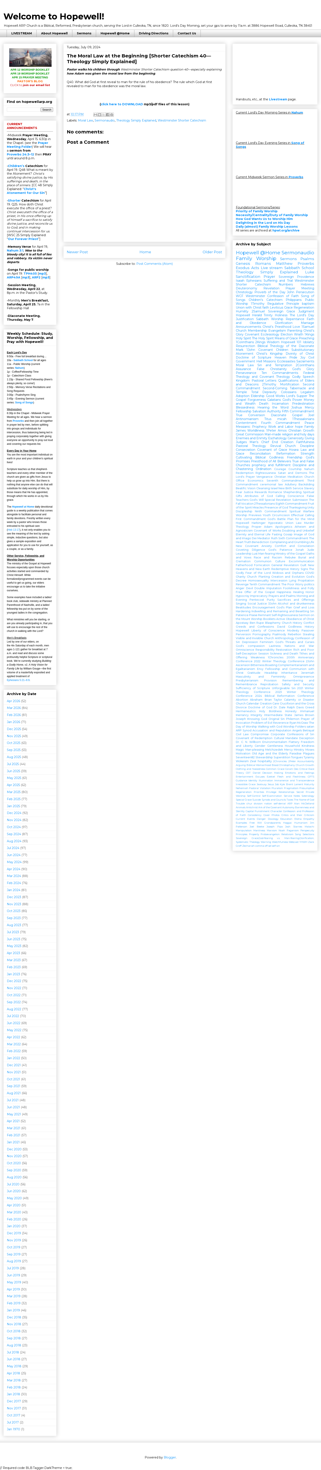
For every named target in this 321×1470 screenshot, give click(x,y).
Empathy (308, 818)
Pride (293, 357)
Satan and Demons (292, 472)
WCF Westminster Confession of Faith (267, 296)
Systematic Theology (248, 841)
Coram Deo (291, 768)
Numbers (286, 284)
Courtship (295, 469)
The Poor (287, 584)
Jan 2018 (13, 1394)
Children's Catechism (265, 300)
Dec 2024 (14, 813)
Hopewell (242, 630)
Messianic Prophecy (251, 427)
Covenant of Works (267, 530)
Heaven (280, 357)
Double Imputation (268, 588)
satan (310, 726)
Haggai (287, 822)
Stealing (308, 634)
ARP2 (36, 277)
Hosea (294, 450)
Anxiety (267, 546)
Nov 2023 (14, 904)
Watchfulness (280, 841)
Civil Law (242, 734)
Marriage (307, 323)
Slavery (309, 488)
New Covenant (247, 546)
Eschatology (277, 438)
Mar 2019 (14, 1296)
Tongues (297, 757)
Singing (241, 603)
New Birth (285, 488)
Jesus (271, 784)
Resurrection (245, 346)
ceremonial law (271, 484)
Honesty (291, 711)
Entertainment (244, 776)
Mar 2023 (14, 960)
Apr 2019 (13, 1289)
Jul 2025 (13, 764)
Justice (248, 492)
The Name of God (304, 799)
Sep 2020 (14, 1170)
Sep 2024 (14, 834)
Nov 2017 (14, 1408)
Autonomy (288, 807)
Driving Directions (153, 33)
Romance (275, 492)
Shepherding (292, 492)
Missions (269, 361)
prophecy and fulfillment (271, 465)
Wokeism (242, 761)
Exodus (243, 268)
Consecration (245, 450)
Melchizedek (274, 749)
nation (268, 803)
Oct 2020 (14, 1163)
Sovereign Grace (281, 311)
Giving (309, 438)
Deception (306, 738)
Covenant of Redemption (254, 738)
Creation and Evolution (288, 576)
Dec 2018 (14, 1317)
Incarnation (280, 404)
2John (310, 661)
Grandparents (272, 822)
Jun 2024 (14, 855)
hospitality (265, 761)
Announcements (248, 327)
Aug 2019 (14, 1261)
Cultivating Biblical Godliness (260, 457)
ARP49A (13, 277)
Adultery (291, 484)
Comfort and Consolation (294, 546)
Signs (304, 569)
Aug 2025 (14, 757)
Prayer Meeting (299, 288)
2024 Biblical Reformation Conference (284, 695)
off (266, 845)
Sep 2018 (14, 1338)
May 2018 (14, 1366)
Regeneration (304, 307)
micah (282, 419)
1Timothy (258, 304)
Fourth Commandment (280, 423)
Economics (255, 480)
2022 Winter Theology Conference (279, 661)
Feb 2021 (13, 1135)
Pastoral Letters (264, 380)
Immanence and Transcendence (294, 780)
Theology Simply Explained (136, 120)
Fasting (277, 534)
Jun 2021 (13, 1107)
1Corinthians (245, 342)
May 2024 (14, 862)
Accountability (305, 761)
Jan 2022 (13, 1058)
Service (298, 488)
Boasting (271, 665)
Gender (260, 745)
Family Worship (256, 258)
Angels (297, 730)
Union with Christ (249, 307)
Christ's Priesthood (277, 327)
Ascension (243, 665)
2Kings (260, 342)
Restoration (284, 649)
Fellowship (243, 411)
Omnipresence (303, 676)
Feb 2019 (14, 1303)
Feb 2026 (14, 715)
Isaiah (240, 281)
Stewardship (264, 757)
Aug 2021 (14, 1093)
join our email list (30, 85)
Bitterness (258, 665)
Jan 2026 (13, 722)
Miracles (258, 507)
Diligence (258, 549)
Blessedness (245, 407)
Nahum (19, 367)
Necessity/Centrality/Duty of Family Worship (272, 215)
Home (145, 252)
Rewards (261, 492)
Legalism (307, 392)
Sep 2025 (14, 750)
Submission (300, 499)
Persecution (305, 292)
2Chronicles (280, 761)
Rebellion (294, 634)
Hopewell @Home (115, 33)
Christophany (287, 765)
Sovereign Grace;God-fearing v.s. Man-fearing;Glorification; (275, 838)
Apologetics (283, 526)
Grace (288, 307)
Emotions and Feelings (299, 772)
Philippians (294, 300)
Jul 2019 (13, 1268)
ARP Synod (243, 730)
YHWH (303, 841)
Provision (270, 680)
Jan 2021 (13, 1142)
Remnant (264, 615)
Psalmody (279, 634)
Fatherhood (244, 565)
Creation (287, 442)
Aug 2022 (14, 1009)
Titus (267, 419)
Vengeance (264, 476)
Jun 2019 (13, 1275)
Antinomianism (247, 419)
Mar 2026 (14, 708)
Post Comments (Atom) (154, 264)
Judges (241, 442)
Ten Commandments (280, 373)
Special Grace (244, 799)
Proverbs (18, 420)
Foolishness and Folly (298, 588)
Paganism (293, 830)
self (274, 845)
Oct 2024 (14, 827)
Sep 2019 (14, 1254)
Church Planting (258, 576)
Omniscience (245, 649)
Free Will (256, 822)
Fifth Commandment (298, 411)
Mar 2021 (13, 1128)
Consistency (255, 815)
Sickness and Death (284, 653)
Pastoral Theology (251, 446)
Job (277, 784)
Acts (255, 268)
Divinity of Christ (300, 354)
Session (263, 653)
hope (299, 427)
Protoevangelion (270, 834)
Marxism (272, 830)
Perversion (243, 634)
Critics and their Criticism (297, 815)
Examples (241, 822)
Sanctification (248, 276)
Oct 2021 (13, 1079)
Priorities (259, 792)
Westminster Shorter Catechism (182, 120)
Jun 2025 (13, 771)
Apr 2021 (13, 1121)
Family (309, 427)
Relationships (286, 792)
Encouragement (264, 607)
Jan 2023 (13, 974)
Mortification (289, 384)
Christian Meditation (288, 476)
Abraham (256, 699)
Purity (271, 599)
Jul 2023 (13, 932)
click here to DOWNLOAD (122, 104)
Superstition (282, 757)
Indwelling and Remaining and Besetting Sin (282, 611)
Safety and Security (298, 684)
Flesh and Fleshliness (291, 776)
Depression (250, 642)
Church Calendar (247, 703)
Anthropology (284, 638)
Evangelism (277, 330)
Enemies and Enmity (251, 438)
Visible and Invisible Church (255, 638)
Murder (309, 522)
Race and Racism (268, 557)
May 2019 (14, 1282)
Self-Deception (246, 653)
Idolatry (308, 342)
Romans (263, 263)
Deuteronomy (246, 288)
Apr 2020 (14, 1205)
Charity (240, 576)
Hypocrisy (242, 595)
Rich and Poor (303, 649)
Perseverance (246, 373)
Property (254, 834)
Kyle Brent (286, 784)
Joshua (296, 407)
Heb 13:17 (13, 529)
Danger (261, 818)
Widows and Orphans (288, 572)
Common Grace (275, 768)
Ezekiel (271, 776)
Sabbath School (23, 360)
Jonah (300, 549)
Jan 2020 (14, 1226)
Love (296, 327)
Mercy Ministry (294, 749)
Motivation (243, 753)
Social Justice (257, 603)
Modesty (293, 630)
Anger (240, 588)
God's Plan (284, 607)
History (309, 626)
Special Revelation (278, 499)
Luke (309, 272)
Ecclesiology (270, 334)
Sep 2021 (13, 1086)
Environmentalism (274, 742)
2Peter (292, 761)
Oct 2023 (14, 911)
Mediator (263, 538)
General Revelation (285, 565)
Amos (282, 430)
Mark (239, 350)
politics (309, 584)
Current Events (245, 818)
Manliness (259, 830)
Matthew (284, 263)
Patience (242, 615)
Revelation (271, 288)
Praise (253, 615)
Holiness (281, 315)
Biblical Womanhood (259, 765)
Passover (308, 630)
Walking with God (270, 726)
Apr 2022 (13, 1037)
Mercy (309, 407)
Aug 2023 (14, 925)
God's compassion (250, 645)
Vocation (247, 503)
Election (287, 334)
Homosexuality (258, 580)
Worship (277, 319)
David (281, 626)
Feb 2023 (14, 967)
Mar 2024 (14, 876)
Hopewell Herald (249, 315)
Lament (298, 784)
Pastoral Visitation (259, 788)
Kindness (308, 745)
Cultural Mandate (286, 738)
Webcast (294, 841)
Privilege (271, 792)
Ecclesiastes (286, 361)
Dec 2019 (14, 1233)
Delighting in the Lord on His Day (263, 223)
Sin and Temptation (274, 365)
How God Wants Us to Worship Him (264, 219)
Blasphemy (273, 622)
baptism (308, 304)
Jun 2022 (13, 1023)
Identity (252, 780)
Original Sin (277, 718)
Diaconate (278, 415)
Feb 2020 (14, 1219)
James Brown (304, 715)
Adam (268, 526)
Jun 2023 (13, 939)
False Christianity (272, 369)
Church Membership (251, 330)
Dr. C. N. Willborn (248, 742)
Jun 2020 (14, 1191)
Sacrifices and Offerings (295, 599)
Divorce (241, 707)
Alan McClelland (304, 803)
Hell (259, 361)
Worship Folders (294, 726)
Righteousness (266, 472)
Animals (240, 807)
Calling (280, 496)
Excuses (260, 776)
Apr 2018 (13, 1373)
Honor (310, 592)
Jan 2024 (13, 890)
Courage (280, 469)
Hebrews (307, 284)
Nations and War (299, 645)
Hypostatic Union (280, 522)
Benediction (260, 542)
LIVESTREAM (21, 33)
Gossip (288, 534)
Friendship (294, 457)
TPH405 (30, 273)
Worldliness (255, 430)
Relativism (287, 834)
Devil (249, 588)
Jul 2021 (13, 1100)
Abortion (242, 699)
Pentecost (257, 599)
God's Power (292, 400)
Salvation (259, 411)
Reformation (285, 453)
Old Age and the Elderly (270, 753)
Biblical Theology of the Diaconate (285, 346)
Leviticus (276, 307)
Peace (309, 423)
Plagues (308, 753)
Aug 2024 (14, 841)
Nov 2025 (14, 736)
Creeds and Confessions (255, 626)
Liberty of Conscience (268, 630)
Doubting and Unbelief (298, 530)
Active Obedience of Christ (295, 619)
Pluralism (277, 788)
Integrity (256, 715)
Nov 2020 (14, 1156)
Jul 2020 (13, 1184)
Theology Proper (249, 526)
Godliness (295, 626)
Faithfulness (305, 442)
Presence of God (276, 507)
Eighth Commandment (291, 503)
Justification (245, 319)
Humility (242, 311)
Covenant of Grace (272, 450)
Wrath (298, 334)
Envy (260, 669)
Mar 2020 (14, 1212)
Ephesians (254, 281)
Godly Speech (303, 377)
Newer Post (77, 252)
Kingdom (243, 380)
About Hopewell (54, 33)
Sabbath (262, 319)
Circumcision (281, 515)
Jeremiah (307, 672)
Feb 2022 (14, 1051)
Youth (267, 515)
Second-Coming (275, 388)
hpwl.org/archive (286, 230)
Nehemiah (242, 788)
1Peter (271, 430)
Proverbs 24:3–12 (20, 154)
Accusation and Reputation (272, 730)
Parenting (294, 330)
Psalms (307, 259)
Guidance (241, 780)
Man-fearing (266, 553)
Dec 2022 (14, 981)
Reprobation (269, 684)
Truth (247, 542)
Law (299, 522)
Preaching (306, 338)
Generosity (296, 438)
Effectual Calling (302, 515)
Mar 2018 (14, 1380)
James (241, 430)
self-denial (280, 803)
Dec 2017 (14, 1401)
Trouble (240, 803)
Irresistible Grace (246, 784)
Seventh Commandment (285, 480)
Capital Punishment (258, 811)
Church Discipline (299, 446)
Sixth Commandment (293, 538)
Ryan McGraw (299, 722)
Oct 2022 (14, 995)
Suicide (256, 799)
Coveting (242, 549)
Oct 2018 (14, 1331)
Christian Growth (301, 430)
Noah (282, 830)
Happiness (284, 592)
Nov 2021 (14, 1072)
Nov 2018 (14, 1324)
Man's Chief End (264, 442)
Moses (309, 749)
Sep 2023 (14, 918)
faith (265, 307)
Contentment (246, 423)
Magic (240, 749)
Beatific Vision (246, 488)
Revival (275, 446)
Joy (302, 357)
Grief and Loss (303, 607)
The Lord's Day (302, 315)
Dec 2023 (14, 897)
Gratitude (253, 672)
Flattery (294, 742)
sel (269, 845)
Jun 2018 (13, 1359)
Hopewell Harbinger (251, 522)
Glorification (284, 323)
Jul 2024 (13, 848)
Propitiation (306, 580)
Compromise (260, 734)
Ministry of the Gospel (290, 553)
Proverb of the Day (269, 292)
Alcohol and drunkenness (296, 603)
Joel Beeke (257, 826)
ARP (290, 803)
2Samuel (258, 311)
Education (286, 818)
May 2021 (14, 1114)
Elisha (298, 818)
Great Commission (250, 434)
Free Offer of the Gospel (255, 592)
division (258, 803)
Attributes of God (259, 496)
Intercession (278, 580)
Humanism (301, 822)
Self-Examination (272, 795)
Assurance (243, 369)
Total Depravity (264, 392)
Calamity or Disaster (299, 699)
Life (311, 542)
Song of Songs (24, 402)
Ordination (263, 469)
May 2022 (14, 1030)
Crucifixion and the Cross (297, 703)
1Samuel (308, 327)
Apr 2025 (13, 785)
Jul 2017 (13, 1422)
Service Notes (292, 795)
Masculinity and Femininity (261, 676)
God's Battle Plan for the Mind (291, 519)
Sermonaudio (105, 120)
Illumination (266, 780)
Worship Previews (248, 515)
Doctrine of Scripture (253, 357)
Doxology (273, 818)
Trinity (268, 315)
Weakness (258, 657)
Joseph (241, 718)
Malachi (309, 826)
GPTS (311, 776)
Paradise (296, 753)
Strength (307, 453)
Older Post (212, 252)
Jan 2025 (13, 806)
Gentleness (275, 745)
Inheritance (289, 672)
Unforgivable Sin (284, 688)
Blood (275, 765)
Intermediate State (278, 715)
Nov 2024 (14, 820)
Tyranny (309, 757)
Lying (292, 580)
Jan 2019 (13, 1310)
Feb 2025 (14, 799)
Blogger (170, 1457)
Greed (309, 707)
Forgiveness (257, 400)
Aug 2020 (14, 1177)
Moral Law (85, 120)
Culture (280, 561)
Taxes (290, 799)
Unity (310, 507)
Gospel (297, 415)
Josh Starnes (293, 826)
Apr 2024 (13, 869)
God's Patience (280, 549)
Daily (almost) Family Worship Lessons (267, 226)
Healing (298, 592)
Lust (255, 553)
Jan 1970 (13, 1429)
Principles (241, 834)
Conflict (308, 622)
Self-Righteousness (285, 615)
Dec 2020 (14, 1149)
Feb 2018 (14, 1387)
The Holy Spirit (262, 338)
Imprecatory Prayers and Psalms (273, 595)
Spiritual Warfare (301, 511)
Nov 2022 (14, 988)
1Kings (309, 334)
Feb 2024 (14, 883)
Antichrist (252, 807)
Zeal (253, 761)
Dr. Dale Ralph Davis (289, 707)
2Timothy (269, 384)
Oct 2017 (13, 1415)
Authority (274, 411)
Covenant (252, 334)
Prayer (269, 276)
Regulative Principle (283, 304)
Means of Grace (286, 338)
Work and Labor (280, 427)
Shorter (14, 200)
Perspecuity (307, 830)
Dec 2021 (14, 1065)
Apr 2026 (13, 701)
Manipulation (244, 830)
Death (263, 404)
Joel (311, 415)
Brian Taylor (273, 699)
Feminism (266, 642)
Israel (274, 488)
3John (272, 603)
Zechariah (248, 845)
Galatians (274, 400)
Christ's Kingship (269, 354)
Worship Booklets (263, 619)
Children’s (16, 166)
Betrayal (308, 730)
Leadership (243, 553)
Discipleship (244, 511)
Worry (299, 584)
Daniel (256, 772)
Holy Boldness (270, 711)
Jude (310, 549)
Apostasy (242, 622)
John (290, 292)
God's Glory (303, 369)
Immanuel (307, 711)
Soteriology (308, 795)
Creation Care (269, 703)
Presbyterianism (247, 680)
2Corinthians (305, 365)
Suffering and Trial (278, 281)
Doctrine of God (260, 707)
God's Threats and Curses (294, 642)
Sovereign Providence (296, 277)
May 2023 (14, 946)
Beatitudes (243, 607)
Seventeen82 (245, 757)
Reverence (281, 722)
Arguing (241, 765)
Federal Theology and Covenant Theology (275, 375)
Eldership (258, 396)
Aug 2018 (14, 1345)
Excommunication (301, 561)
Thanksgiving (298, 507)
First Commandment (251, 519)
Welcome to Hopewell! (53, 16)
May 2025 (14, 778)
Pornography (262, 634)
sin (278, 845)
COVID (309, 572)
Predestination (303, 404)
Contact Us (187, 33)
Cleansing (263, 488)
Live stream (272, 268)
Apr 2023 (13, 953)
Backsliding (306, 484)
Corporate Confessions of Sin (292, 734)
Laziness (275, 645)
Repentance (295, 319)
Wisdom (273, 342)
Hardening (243, 611)
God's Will (256, 499)
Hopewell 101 (291, 342)
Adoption (243, 396)
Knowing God (257, 718)
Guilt (303, 565)
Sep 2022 (14, 1002)
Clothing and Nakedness (250, 768)
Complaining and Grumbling (289, 542)
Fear (239, 492)
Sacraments (305, 361)
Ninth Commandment (271, 511)
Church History (292, 622)
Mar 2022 (14, 1044)
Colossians (288, 392)
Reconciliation (260, 453)
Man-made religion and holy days (289, 434)
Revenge (242, 584)
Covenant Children (273, 350)
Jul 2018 (13, 1352)
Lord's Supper (296, 396)
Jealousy (262, 784)
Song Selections (304, 834)
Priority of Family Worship (257, 211)
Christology (244, 292)
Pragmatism (291, 788)
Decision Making (272, 772)
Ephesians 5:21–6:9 (18, 680)
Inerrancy (242, 715)
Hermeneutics (246, 711)
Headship (271, 672)
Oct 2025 (13, 743)
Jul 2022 (13, 1016)
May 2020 (14, 1198)
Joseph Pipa (274, 826)
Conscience (296, 496)
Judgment (306, 311)
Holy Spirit (243, 338)
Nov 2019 (14, 1240)
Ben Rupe (257, 622)
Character (276, 811)
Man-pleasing (254, 749)
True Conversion (250, 415)
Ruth (274, 538)
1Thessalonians (303, 419)
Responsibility (265, 649)
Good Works (275, 396)
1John (251, 350)
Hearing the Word (272, 407)
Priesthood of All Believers (271, 461)
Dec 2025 (14, 729)
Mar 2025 (14, 792)
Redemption (245, 472)
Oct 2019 (13, 1247)
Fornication (262, 565)
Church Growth (305, 765)
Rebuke (290, 557)
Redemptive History (285, 569)
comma (259, 845)
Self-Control (253, 795)
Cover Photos (271, 815)
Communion (262, 561)
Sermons (84, 33)
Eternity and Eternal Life (253, 534)
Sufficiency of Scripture (253, 688)
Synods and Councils (274, 799)
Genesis (243, 263)
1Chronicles (275, 657)
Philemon (292, 718)
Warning (266, 841)
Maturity (309, 784)
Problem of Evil (261, 722)
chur (249, 803)
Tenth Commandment (265, 584)
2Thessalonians (264, 503)
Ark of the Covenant (270, 807)
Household (292, 745)
